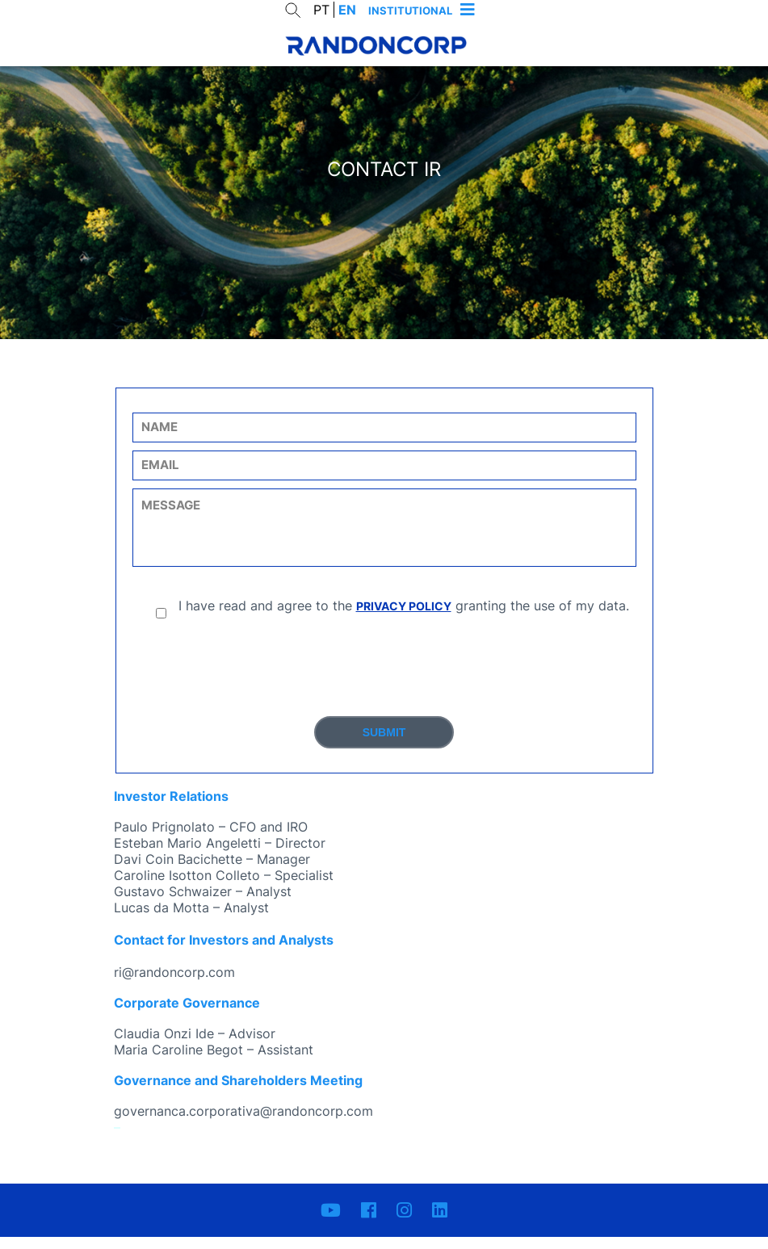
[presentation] (384, 680)
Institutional (410, 10)
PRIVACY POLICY (403, 618)
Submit (384, 744)
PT (321, 10)
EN (347, 10)
